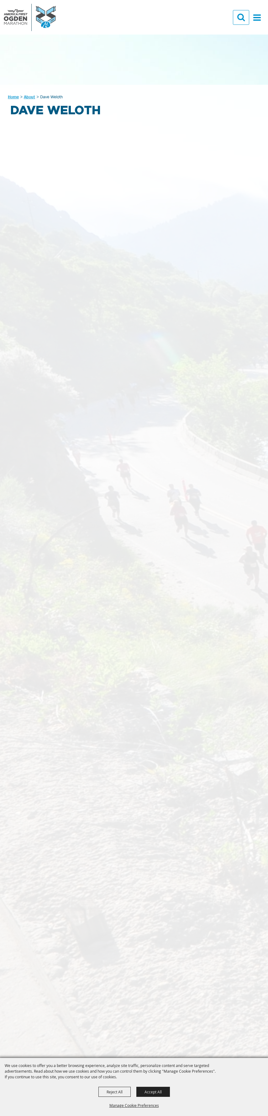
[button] (241, 18)
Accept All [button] (153, 1091)
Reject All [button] (115, 1091)
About (29, 96)
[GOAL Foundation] (29, 17)
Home (13, 96)
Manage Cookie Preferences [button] (134, 1105)
